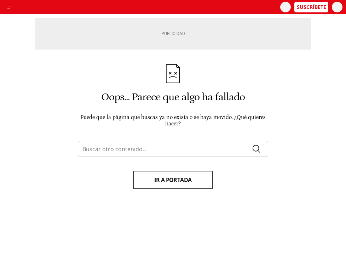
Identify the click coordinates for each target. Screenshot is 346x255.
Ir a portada (173, 180)
